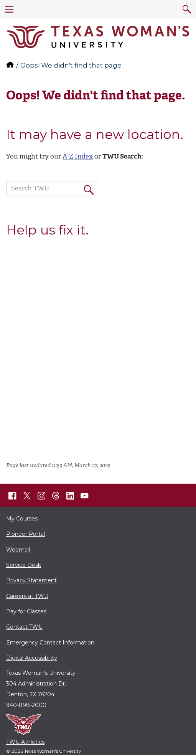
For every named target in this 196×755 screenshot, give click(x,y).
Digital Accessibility (31, 657)
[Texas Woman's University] (98, 37)
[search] (187, 9)
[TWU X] (26, 495)
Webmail (18, 549)
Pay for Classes (26, 611)
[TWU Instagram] (41, 495)
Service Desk (23, 565)
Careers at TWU (27, 596)
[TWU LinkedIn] (70, 495)
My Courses (22, 518)
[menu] (9, 9)
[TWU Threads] (56, 495)
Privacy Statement (31, 580)
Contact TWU (24, 626)
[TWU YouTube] (84, 495)
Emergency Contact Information (50, 642)
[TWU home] (10, 65)
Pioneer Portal (25, 533)
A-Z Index (78, 156)
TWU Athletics (25, 741)
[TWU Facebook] (12, 495)
